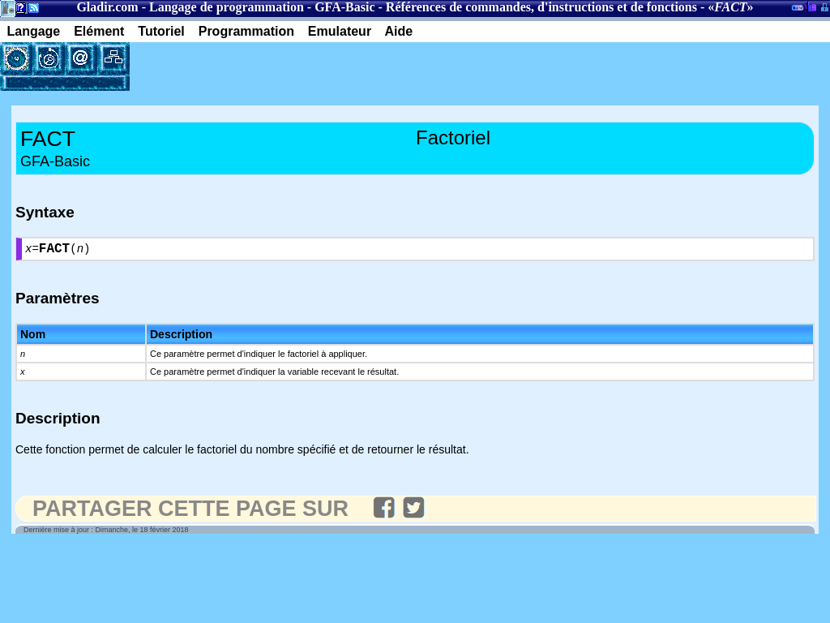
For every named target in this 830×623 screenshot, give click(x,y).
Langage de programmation (226, 7)
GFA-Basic (344, 7)
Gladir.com (107, 7)
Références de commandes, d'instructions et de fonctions (541, 7)
